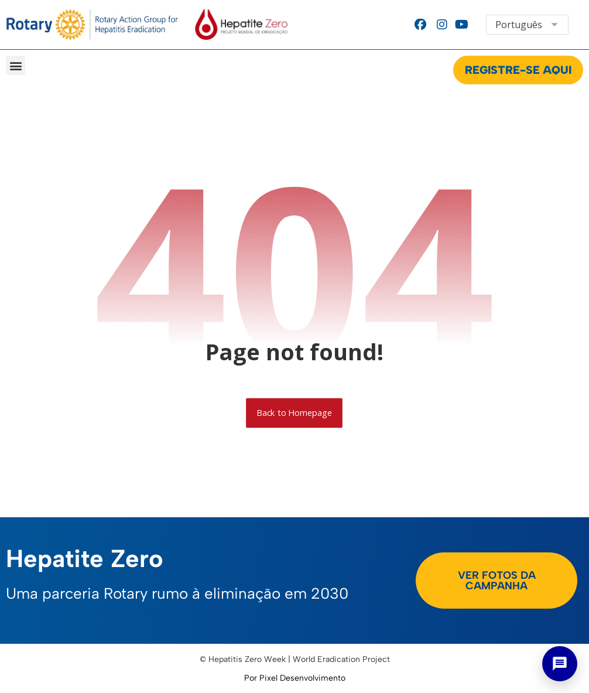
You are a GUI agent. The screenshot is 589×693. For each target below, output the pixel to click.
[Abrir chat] (559, 663)
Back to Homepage (295, 413)
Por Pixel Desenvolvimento (294, 678)
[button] (15, 65)
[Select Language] (527, 25)
